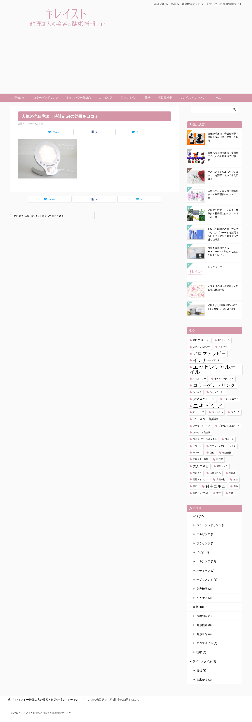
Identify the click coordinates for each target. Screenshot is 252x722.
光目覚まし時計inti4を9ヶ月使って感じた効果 (39, 216)
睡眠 (147, 97)
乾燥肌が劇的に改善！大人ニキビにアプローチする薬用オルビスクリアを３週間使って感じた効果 (223, 234)
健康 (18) (198, 606)
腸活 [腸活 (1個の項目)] (235, 486)
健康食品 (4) (204, 634)
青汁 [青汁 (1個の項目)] (218, 493)
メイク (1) (202, 552)
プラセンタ (19, 97)
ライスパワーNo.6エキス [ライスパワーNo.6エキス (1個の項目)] (205, 439)
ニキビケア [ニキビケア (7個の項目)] (207, 405)
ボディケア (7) (205, 570)
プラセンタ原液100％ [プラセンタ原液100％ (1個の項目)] (229, 425)
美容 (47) (198, 516)
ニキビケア (106, 97)
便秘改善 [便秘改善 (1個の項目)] (226, 452)
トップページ (215, 267)
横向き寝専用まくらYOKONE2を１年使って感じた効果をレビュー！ (223, 252)
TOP (45, 699)
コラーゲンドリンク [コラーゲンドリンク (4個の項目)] (214, 385)
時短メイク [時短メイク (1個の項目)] (222, 466)
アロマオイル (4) (206, 643)
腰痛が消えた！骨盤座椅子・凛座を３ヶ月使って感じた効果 (223, 137)
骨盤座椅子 (165, 97)
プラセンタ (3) (205, 543)
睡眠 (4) (201, 652)
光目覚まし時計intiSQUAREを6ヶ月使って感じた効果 (222, 307)
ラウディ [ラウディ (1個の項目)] (197, 446)
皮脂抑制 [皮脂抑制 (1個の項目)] (220, 479)
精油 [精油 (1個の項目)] (235, 479)
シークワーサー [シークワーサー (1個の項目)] (217, 392)
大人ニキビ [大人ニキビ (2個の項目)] (201, 466)
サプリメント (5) (206, 579)
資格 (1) (201, 670)
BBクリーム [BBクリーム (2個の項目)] (201, 340)
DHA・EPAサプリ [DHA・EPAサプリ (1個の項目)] (201, 347)
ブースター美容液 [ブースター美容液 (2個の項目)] (205, 419)
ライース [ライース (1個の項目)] (229, 439)
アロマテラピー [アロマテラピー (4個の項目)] (209, 353)
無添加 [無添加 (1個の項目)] (232, 473)
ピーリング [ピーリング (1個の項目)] (198, 412)
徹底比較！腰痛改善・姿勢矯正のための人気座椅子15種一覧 (223, 156)
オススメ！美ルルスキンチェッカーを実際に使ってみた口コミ (223, 175)
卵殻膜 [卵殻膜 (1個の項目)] (219, 459)
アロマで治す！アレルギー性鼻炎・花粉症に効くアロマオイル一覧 (223, 213)
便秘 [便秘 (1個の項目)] (212, 452)
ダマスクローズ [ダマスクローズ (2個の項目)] (204, 399)
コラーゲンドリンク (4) (210, 525)
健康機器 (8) (204, 625)
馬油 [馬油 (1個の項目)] (231, 493)
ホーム (217, 97)
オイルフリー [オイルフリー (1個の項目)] (199, 378)
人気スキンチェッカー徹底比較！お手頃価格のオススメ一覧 (223, 194)
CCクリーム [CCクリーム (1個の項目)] (224, 340)
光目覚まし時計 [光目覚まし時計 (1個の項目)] (200, 459)
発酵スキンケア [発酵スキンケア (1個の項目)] (200, 479)
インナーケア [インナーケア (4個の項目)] (207, 360)
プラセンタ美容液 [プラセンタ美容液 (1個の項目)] (201, 432)
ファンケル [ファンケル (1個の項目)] (217, 412)
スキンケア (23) (206, 561)
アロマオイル (128, 97)
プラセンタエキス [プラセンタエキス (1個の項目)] (201, 425)
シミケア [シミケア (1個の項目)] (197, 392)
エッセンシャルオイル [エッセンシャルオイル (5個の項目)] (212, 369)
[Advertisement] (126, 64)
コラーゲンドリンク (45, 97)
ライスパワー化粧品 (78, 97)
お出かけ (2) (204, 679)
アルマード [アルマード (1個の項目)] (223, 347)
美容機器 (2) (204, 588)
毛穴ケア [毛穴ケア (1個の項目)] (197, 473)
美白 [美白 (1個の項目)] (195, 486)
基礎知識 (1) (204, 616)
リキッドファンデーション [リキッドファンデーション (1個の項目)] (223, 446)
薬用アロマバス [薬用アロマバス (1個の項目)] (200, 493)
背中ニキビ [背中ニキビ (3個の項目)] (215, 486)
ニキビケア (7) (205, 534)
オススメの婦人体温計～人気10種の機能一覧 (223, 288)
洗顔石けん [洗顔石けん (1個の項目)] (215, 473)
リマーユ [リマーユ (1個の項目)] (197, 452)
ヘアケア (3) (204, 597)
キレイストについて (192, 97)
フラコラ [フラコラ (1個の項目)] (235, 412)
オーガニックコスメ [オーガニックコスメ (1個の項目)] (224, 378)
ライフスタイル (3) (204, 661)
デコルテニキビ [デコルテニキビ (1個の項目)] (230, 399)
